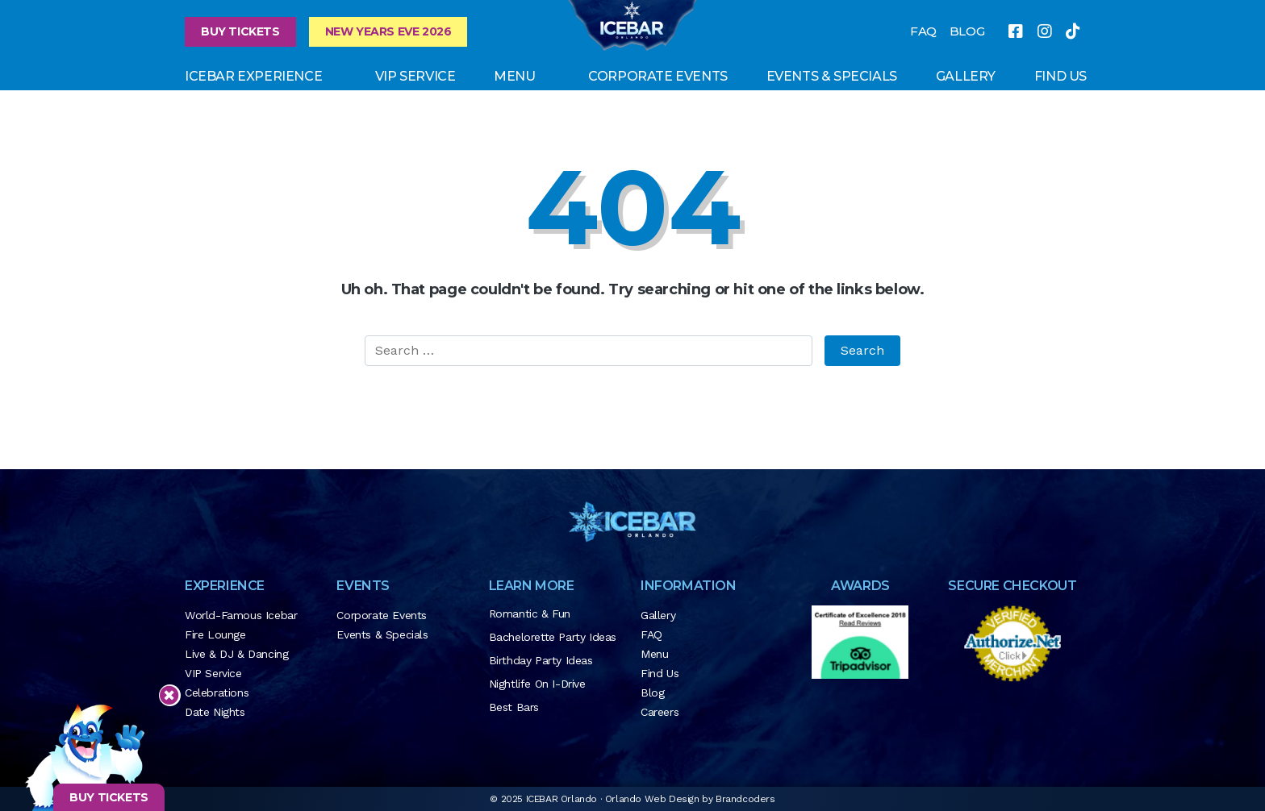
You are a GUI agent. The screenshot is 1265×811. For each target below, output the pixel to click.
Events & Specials (831, 76)
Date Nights (215, 711)
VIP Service (415, 76)
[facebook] (1015, 31)
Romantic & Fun (529, 613)
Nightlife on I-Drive (537, 683)
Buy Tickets (240, 31)
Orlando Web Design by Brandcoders (690, 799)
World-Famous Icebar (241, 615)
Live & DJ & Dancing (236, 653)
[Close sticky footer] (169, 695)
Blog (652, 692)
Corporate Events (658, 76)
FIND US (1060, 76)
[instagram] (1044, 31)
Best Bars (514, 707)
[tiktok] (1073, 31)
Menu (514, 76)
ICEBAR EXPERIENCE (253, 76)
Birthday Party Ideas (541, 660)
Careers (659, 711)
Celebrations (216, 692)
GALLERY (966, 76)
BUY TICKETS (108, 797)
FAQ (923, 31)
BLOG (967, 31)
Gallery (658, 615)
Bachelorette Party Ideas (552, 636)
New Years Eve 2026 (388, 31)
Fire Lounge (215, 634)
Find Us (659, 673)
